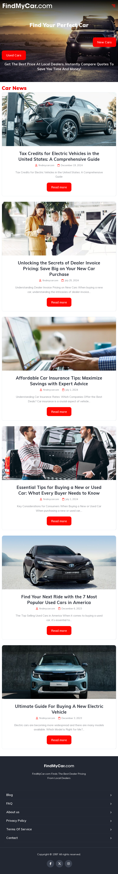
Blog (9, 795)
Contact (12, 838)
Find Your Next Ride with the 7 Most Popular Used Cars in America (59, 599)
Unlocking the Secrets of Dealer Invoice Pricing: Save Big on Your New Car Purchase (59, 268)
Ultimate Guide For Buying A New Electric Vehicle (59, 709)
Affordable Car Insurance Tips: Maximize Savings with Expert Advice (59, 380)
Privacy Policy (16, 820)
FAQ (9, 803)
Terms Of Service (19, 829)
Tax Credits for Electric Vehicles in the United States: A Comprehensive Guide (59, 156)
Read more (59, 187)
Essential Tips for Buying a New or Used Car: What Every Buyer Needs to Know (59, 490)
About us (12, 812)
